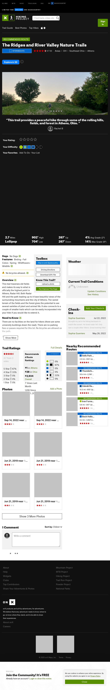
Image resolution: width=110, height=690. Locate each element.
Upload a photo (48, 284)
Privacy (68, 657)
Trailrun (32, 3)
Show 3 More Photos (32, 516)
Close (84, 681)
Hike (22, 3)
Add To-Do (24, 152)
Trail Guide (7, 28)
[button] (5, 93)
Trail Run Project (64, 580)
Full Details (56, 347)
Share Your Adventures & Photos (18, 588)
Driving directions (48, 270)
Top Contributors (11, 584)
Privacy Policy (95, 676)
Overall (28, 379)
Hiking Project (63, 576)
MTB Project (62, 571)
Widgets (7, 576)
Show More (10, 337)
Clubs (6, 580)
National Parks (63, 588)
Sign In (103, 23)
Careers (6, 626)
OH (64, 51)
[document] (84, 678)
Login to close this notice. (40, 678)
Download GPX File (48, 275)
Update (97, 291)
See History (93, 294)
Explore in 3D (10, 62)
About (6, 567)
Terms (61, 657)
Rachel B (58, 128)
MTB (13, 3)
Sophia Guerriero (76, 318)
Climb (5, 3)
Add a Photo (56, 388)
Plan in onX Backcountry (48, 263)
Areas (57, 51)
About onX (8, 622)
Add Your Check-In (95, 308)
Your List (35, 152)
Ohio (35, 372)
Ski (42, 3)
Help (5, 571)
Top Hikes (34, 28)
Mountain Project (64, 567)
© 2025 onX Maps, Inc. (47, 657)
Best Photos (21, 28)
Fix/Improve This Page (48, 289)
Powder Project (63, 584)
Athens (90, 51)
